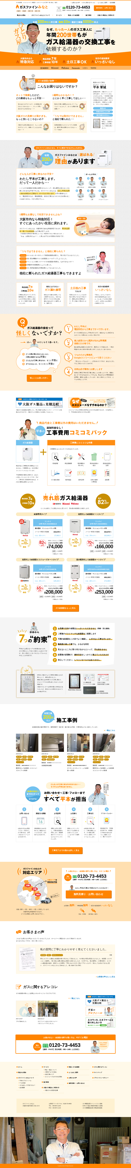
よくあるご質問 (102, 2)
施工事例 (88, 15)
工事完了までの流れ (51, 1072)
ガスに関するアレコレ (88, 2)
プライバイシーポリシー (101, 1078)
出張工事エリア (49, 1074)
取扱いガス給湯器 (73, 15)
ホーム (20, 1067)
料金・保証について (51, 1070)
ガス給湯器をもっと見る (66, 608)
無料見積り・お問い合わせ (104, 8)
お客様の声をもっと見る (106, 977)
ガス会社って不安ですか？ (27, 1085)
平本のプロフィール (25, 1080)
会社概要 (112, 2)
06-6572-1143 (57, 1106)
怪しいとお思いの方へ (39, 378)
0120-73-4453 (78, 7)
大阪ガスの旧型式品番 (51, 1090)
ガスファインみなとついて (26, 1078)
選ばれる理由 (21, 15)
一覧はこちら (110, 730)
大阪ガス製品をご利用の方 (105, 15)
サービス (59, 15)
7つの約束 (22, 1083)
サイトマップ (98, 1072)
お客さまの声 (76, 2)
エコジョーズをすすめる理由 (53, 1076)
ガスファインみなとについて (40, 15)
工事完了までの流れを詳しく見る (65, 850)
